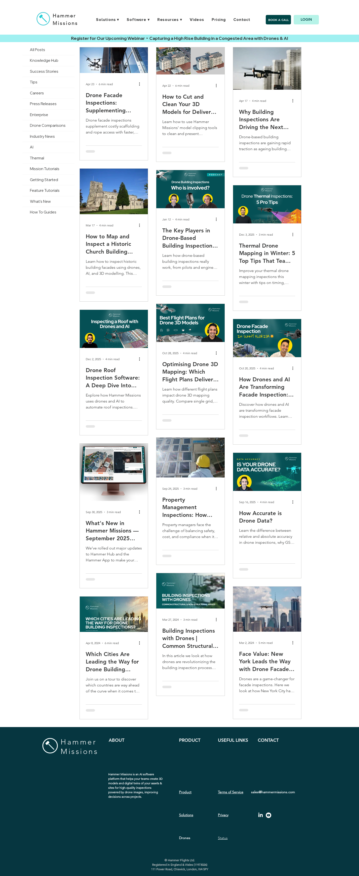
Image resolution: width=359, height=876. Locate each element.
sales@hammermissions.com (273, 792)
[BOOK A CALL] (278, 19)
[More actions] (141, 84)
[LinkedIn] (260, 815)
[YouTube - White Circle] (268, 815)
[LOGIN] (306, 19)
